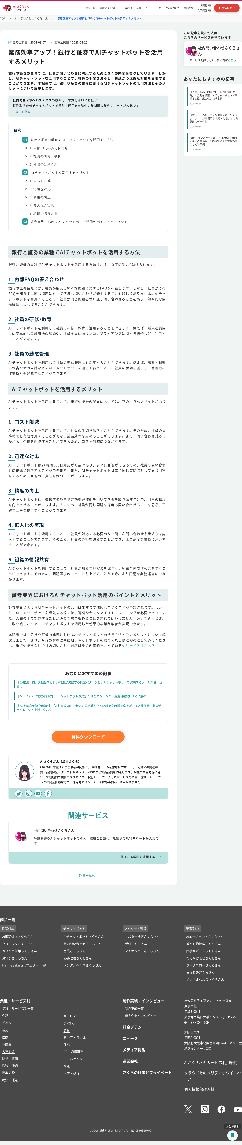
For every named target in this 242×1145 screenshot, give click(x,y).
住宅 (67, 1044)
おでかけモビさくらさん (203, 958)
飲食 (67, 1030)
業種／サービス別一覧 (18, 1008)
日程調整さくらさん (200, 972)
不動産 (7, 1044)
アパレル (70, 1023)
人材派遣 (8, 1051)
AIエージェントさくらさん (205, 936)
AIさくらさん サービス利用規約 (211, 1062)
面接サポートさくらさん (203, 951)
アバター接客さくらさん (142, 936)
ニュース (149, 8)
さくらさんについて (169, 8)
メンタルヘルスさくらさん (82, 965)
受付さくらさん (136, 943)
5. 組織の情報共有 (43, 213)
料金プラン (132, 1026)
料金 (138, 8)
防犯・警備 (10, 1058)
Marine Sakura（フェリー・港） (25, 965)
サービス (70, 1016)
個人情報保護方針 (199, 1089)
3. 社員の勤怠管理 (43, 164)
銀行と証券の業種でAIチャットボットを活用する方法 (72, 140)
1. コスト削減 (40, 181)
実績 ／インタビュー (110, 8)
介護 (5, 1015)
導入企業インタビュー (140, 1015)
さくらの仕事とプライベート (147, 1072)
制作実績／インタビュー (143, 1000)
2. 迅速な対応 (40, 189)
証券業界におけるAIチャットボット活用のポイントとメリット (79, 221)
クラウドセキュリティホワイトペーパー (212, 1076)
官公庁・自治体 (75, 1037)
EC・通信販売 (73, 1051)
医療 (5, 1037)
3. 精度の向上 (40, 197)
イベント (8, 1022)
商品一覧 (90, 8)
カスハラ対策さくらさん (19, 951)
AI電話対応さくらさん (17, 936)
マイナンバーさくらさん (142, 951)
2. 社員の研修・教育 (45, 156)
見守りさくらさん (14, 958)
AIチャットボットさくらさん (84, 936)
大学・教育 (71, 1073)
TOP (2, 18)
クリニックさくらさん (18, 943)
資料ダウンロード (88, 737)
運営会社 (130, 1060)
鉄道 (67, 1066)
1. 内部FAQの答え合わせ (48, 148)
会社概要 (188, 8)
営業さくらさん (75, 951)
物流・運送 (10, 1080)
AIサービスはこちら (138, 645)
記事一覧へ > (88, 875)
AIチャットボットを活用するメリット (60, 172)
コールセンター (75, 1059)
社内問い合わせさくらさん (31, 18)
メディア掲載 (134, 1049)
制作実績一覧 (134, 1008)
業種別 (128, 8)
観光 (5, 1030)
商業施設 (8, 1072)
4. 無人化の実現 (41, 205)
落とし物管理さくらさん (203, 943)
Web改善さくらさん (78, 958)
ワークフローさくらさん (203, 965)
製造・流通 (10, 1065)
